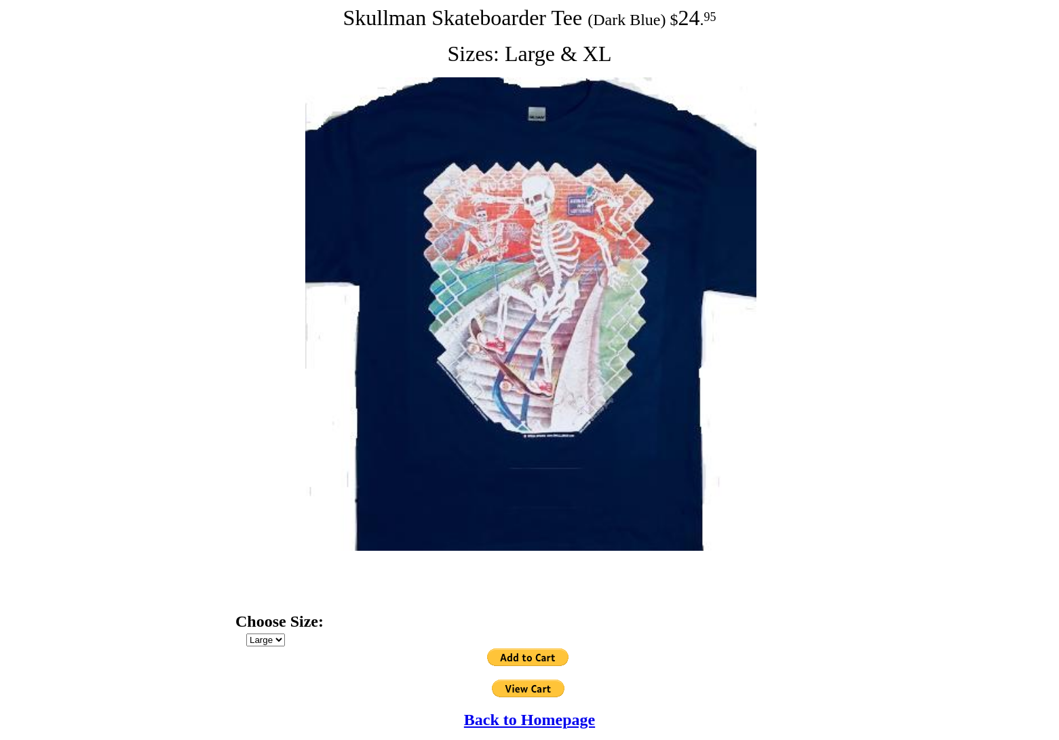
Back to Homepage (529, 719)
